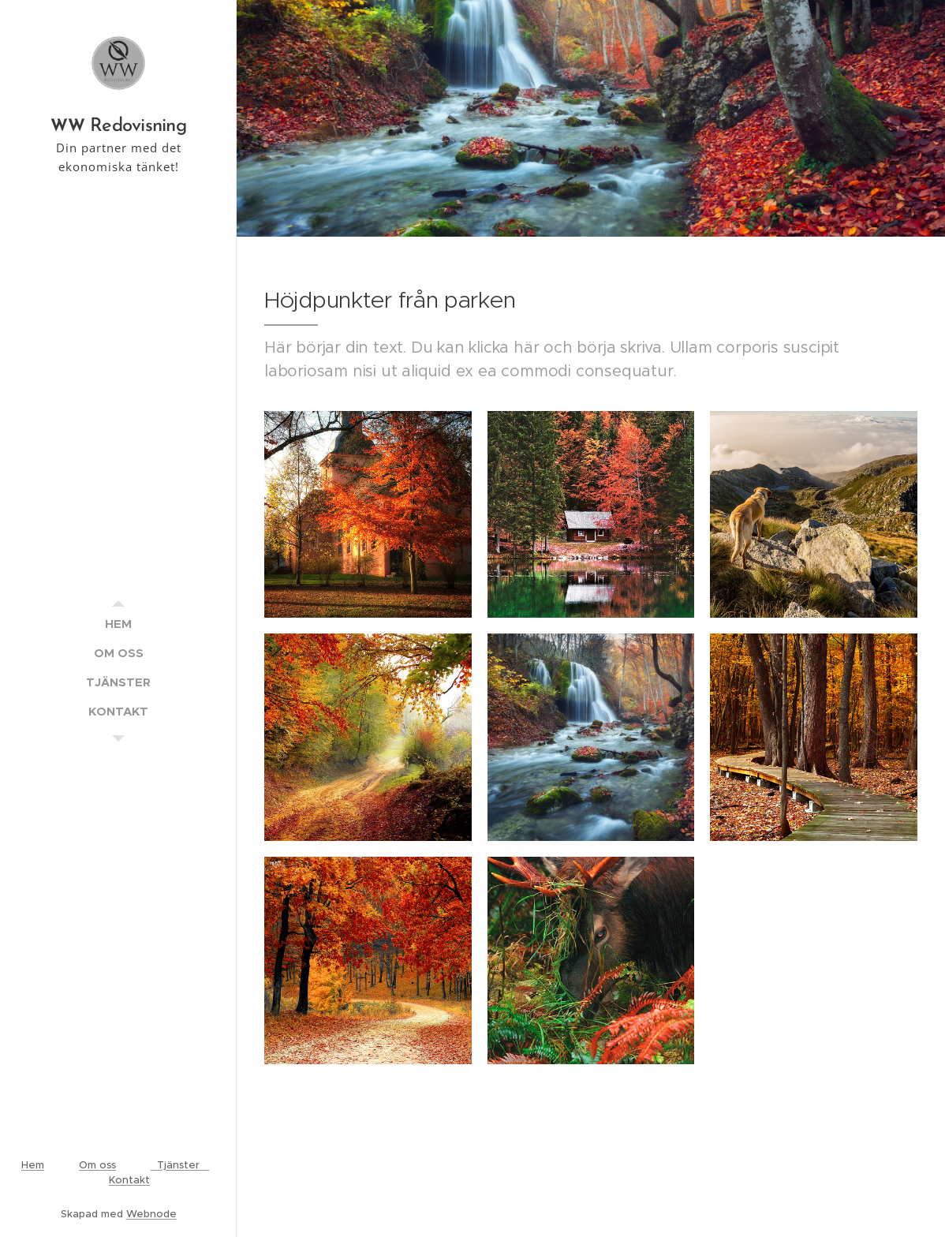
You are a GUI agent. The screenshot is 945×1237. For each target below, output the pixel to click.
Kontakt (129, 1180)
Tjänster (180, 1165)
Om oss (97, 1165)
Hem (32, 1165)
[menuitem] (118, 624)
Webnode (151, 1213)
